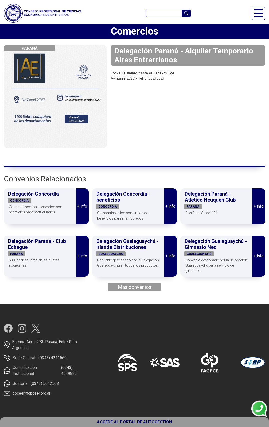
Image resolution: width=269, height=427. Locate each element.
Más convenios (134, 287)
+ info (82, 206)
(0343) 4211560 (52, 357)
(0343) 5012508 (45, 383)
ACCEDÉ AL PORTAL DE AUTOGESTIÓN (134, 422)
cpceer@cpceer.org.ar (31, 393)
